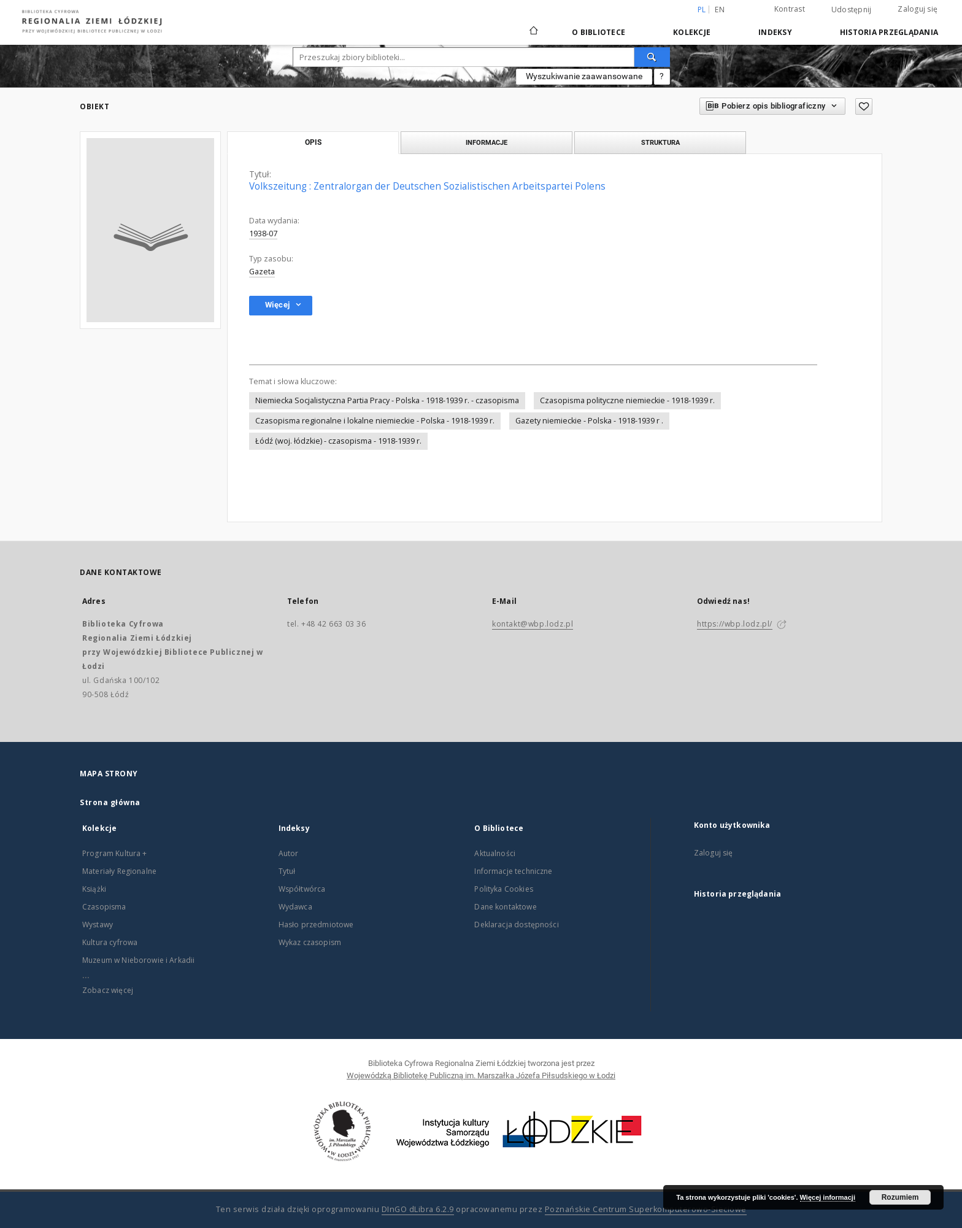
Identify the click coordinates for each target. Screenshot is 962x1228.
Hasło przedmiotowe (316, 924)
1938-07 (263, 233)
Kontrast (789, 9)
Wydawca (295, 907)
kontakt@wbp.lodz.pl (532, 624)
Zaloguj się (917, 9)
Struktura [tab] (660, 142)
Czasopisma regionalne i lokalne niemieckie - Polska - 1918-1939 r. (374, 420)
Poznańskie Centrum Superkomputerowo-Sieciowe (646, 1209)
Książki (94, 889)
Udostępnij (851, 10)
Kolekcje (691, 32)
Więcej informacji (827, 1197)
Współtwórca (302, 889)
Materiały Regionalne (119, 871)
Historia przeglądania (889, 32)
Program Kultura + (114, 853)
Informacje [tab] (486, 142)
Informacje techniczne (513, 871)
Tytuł (287, 871)
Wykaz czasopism (310, 942)
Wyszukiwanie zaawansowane (584, 76)
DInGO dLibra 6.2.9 (418, 1209)
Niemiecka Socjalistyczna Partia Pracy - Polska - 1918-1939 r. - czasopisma (387, 400)
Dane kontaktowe (505, 907)
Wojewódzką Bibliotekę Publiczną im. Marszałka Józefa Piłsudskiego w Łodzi (481, 1075)
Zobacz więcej (107, 990)
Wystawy (97, 924)
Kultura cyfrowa (109, 942)
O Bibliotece (598, 32)
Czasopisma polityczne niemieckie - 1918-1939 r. (627, 400)
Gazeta (262, 271)
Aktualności (494, 853)
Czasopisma (104, 907)
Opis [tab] (313, 142)
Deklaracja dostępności (516, 924)
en (720, 10)
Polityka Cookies (503, 889)
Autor (289, 853)
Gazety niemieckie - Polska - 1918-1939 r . (589, 420)
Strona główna (110, 802)
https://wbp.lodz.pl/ (734, 624)
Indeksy (775, 32)
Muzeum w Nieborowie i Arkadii (138, 960)
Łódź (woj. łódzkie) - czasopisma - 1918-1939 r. (338, 441)
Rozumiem (900, 1197)
